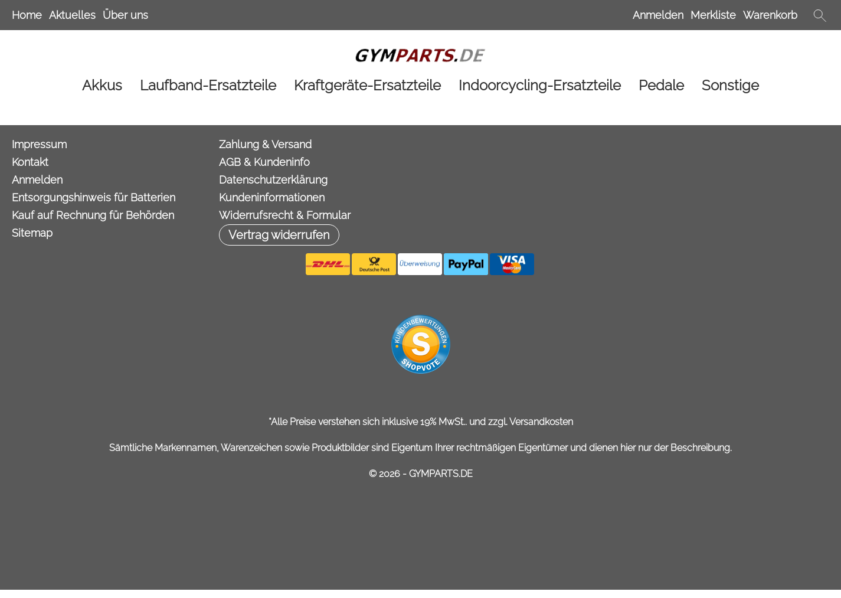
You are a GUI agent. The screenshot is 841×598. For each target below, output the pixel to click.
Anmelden (658, 15)
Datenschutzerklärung (273, 180)
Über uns (125, 15)
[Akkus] (102, 85)
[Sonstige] (730, 85)
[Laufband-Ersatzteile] (208, 85)
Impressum (39, 144)
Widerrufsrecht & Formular (285, 215)
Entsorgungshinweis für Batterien (93, 197)
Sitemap (32, 233)
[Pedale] (661, 85)
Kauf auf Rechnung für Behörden (93, 215)
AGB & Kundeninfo (264, 162)
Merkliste (713, 15)
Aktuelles (72, 15)
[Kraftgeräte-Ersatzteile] (367, 85)
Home (27, 15)
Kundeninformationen (272, 197)
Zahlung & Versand (265, 144)
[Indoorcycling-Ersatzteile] (540, 85)
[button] (819, 15)
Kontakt (30, 162)
